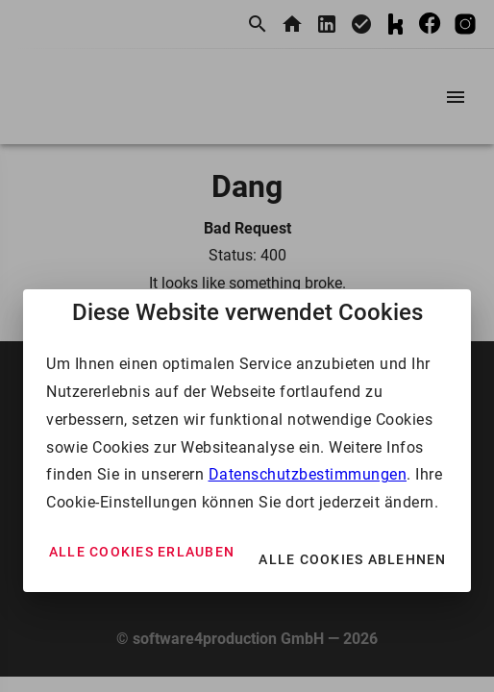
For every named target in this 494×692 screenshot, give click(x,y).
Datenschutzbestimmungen (308, 474)
